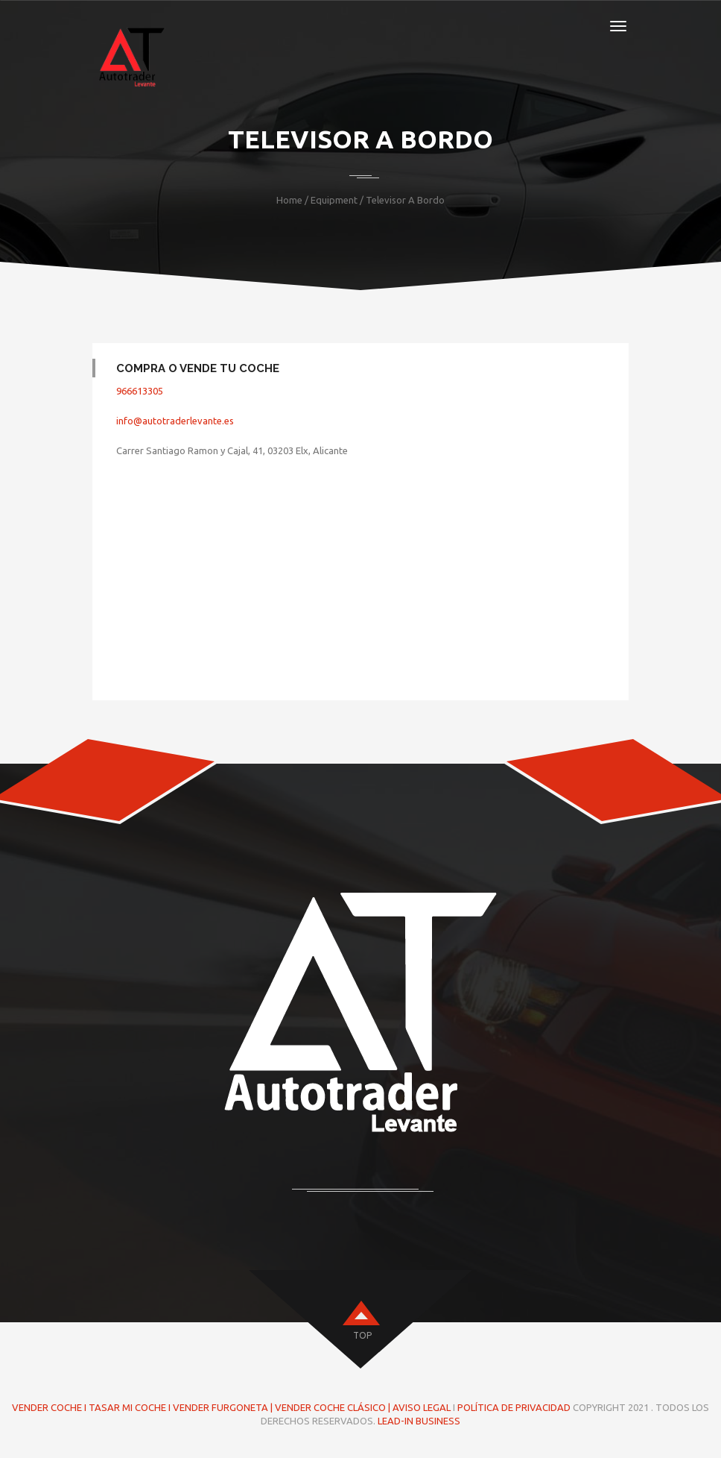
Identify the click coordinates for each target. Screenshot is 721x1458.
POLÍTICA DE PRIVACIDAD (514, 1407)
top (362, 1335)
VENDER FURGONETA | (224, 1407)
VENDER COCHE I (49, 1407)
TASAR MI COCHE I (130, 1407)
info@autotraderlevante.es (175, 420)
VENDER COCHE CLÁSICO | (334, 1407)
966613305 (139, 391)
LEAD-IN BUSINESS (419, 1420)
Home (289, 200)
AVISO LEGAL (422, 1407)
